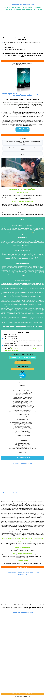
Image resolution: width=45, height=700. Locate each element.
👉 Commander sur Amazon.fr (22, 362)
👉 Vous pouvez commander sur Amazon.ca (22, 369)
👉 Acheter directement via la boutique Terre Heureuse (22, 357)
